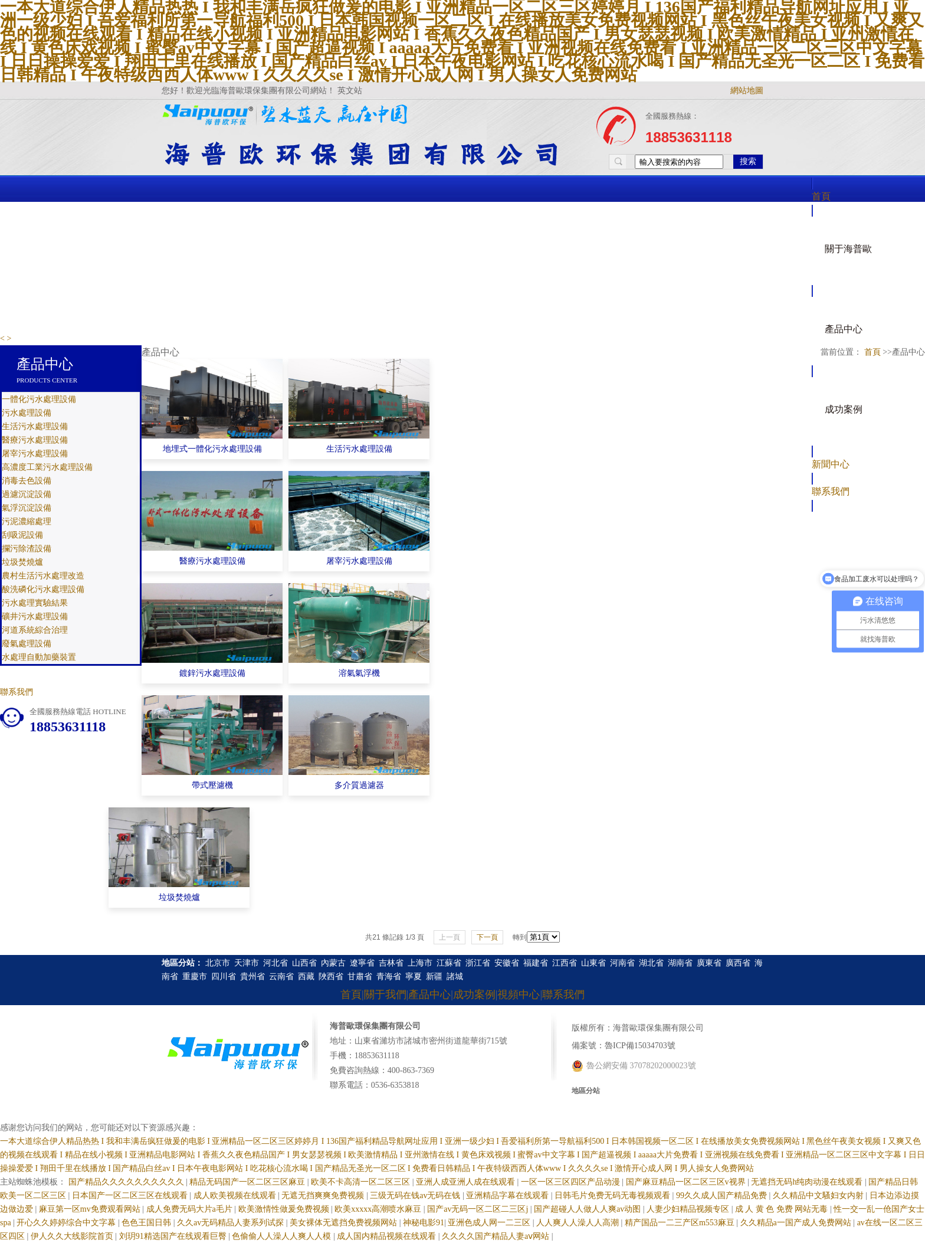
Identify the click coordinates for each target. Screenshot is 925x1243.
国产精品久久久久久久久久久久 (127, 1181)
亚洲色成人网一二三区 (490, 1222)
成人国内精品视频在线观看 (387, 1236)
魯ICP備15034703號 (640, 1045)
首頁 (821, 196)
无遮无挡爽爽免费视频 (323, 1195)
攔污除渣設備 (26, 548)
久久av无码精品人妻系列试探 (231, 1222)
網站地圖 (746, 90)
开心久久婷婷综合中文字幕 (67, 1222)
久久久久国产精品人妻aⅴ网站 (497, 1236)
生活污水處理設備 (35, 426)
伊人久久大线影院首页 (73, 1236)
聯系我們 (830, 491)
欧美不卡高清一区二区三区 (361, 1181)
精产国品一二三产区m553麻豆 (680, 1222)
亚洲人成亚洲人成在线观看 (466, 1181)
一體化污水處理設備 (39, 399)
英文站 (349, 90)
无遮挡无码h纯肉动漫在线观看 (808, 1181)
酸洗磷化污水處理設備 (43, 589)
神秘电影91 (423, 1222)
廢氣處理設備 (26, 643)
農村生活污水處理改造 (43, 575)
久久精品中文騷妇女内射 (819, 1195)
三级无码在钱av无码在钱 (416, 1195)
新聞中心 (830, 464)
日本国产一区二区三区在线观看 (131, 1195)
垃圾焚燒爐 (22, 562)
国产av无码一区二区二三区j (478, 1209)
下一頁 (487, 937)
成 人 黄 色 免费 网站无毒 (782, 1209)
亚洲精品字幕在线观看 (508, 1195)
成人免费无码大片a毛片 (190, 1209)
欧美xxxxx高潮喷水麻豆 (379, 1209)
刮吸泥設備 (22, 535)
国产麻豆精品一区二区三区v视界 (687, 1181)
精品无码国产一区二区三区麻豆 (248, 1181)
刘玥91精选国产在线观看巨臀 (174, 1236)
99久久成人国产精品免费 (722, 1195)
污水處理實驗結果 (35, 602)
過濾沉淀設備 (26, 494)
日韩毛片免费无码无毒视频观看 (614, 1195)
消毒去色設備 (26, 480)
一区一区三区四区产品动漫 (571, 1181)
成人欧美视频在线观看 (235, 1195)
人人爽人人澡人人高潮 (578, 1222)
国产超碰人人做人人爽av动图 (588, 1209)
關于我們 (385, 994)
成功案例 (843, 409)
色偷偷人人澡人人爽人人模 (282, 1236)
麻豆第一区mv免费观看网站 (90, 1209)
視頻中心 (518, 994)
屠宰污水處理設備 (35, 453)
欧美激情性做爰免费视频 (285, 1209)
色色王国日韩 (147, 1222)
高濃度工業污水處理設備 (47, 467)
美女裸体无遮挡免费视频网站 (344, 1222)
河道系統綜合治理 (35, 630)
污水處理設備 (26, 412)
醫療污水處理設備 (35, 440)
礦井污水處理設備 (35, 616)
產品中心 (843, 329)
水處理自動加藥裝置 (39, 657)
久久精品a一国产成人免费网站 (797, 1222)
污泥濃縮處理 (26, 521)
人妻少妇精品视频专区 (689, 1209)
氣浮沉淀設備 (26, 507)
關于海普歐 (848, 249)
